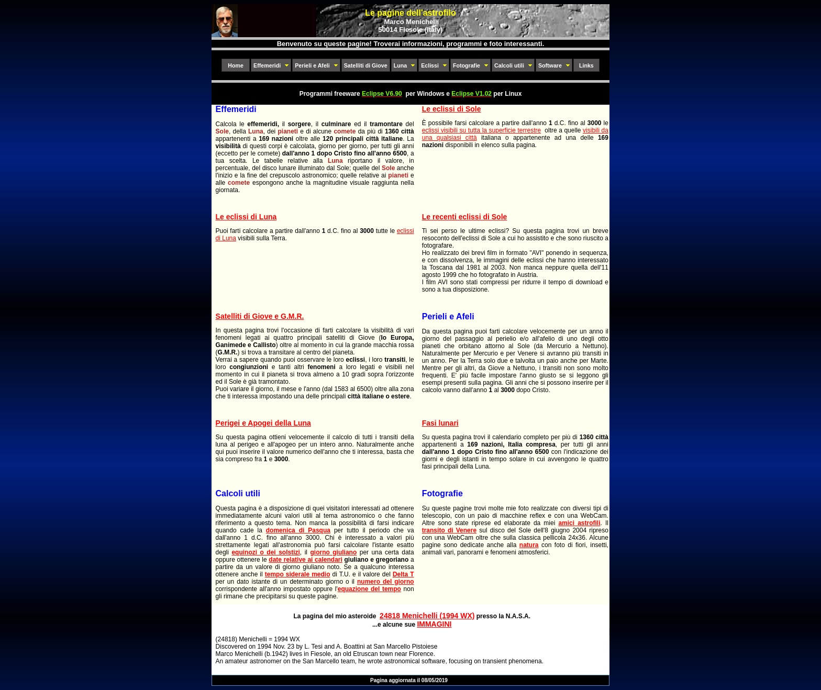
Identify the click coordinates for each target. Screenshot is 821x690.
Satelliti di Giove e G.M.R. (260, 316)
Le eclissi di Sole (451, 109)
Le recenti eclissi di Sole (464, 217)
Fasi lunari (440, 423)
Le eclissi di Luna (246, 217)
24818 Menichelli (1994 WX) (427, 615)
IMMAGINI (434, 624)
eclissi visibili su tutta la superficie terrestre (481, 130)
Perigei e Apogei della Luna (263, 423)
